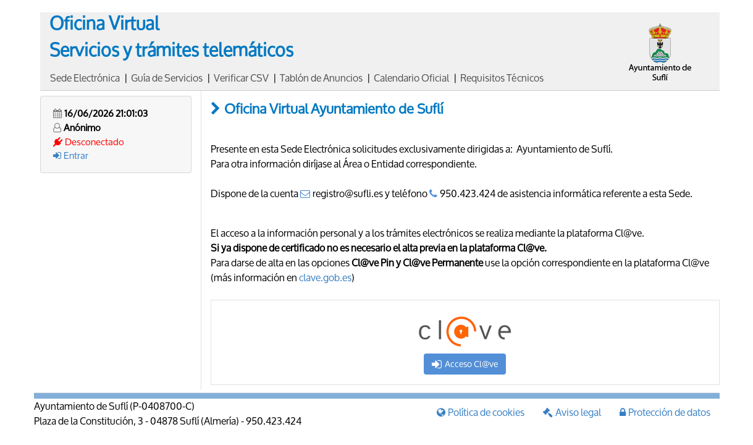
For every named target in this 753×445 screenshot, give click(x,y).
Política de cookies (480, 412)
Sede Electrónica (85, 77)
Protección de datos (665, 412)
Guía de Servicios (167, 77)
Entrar (70, 155)
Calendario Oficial (411, 77)
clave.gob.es (325, 277)
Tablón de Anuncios (321, 77)
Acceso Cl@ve (465, 364)
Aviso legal (572, 412)
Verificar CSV (241, 77)
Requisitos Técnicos (502, 77)
